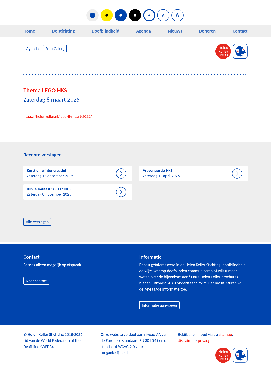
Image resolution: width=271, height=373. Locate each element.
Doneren (207, 31)
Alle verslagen (37, 221)
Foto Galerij (54, 48)
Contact (240, 31)
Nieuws (175, 31)
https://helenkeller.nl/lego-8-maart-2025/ (57, 116)
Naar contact (36, 280)
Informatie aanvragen (159, 305)
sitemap (225, 334)
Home (29, 31)
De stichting (63, 31)
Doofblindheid (105, 31)
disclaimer (186, 340)
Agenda (143, 31)
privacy (204, 340)
